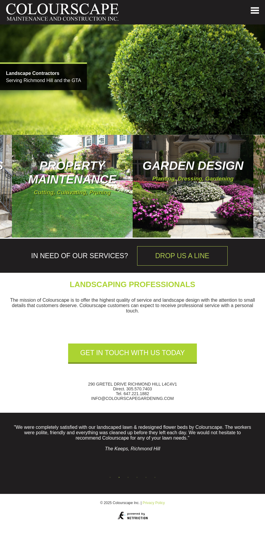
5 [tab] (146, 477)
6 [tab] (155, 477)
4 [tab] (137, 477)
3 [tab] (128, 477)
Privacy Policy (154, 503)
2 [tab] (119, 477)
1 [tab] (110, 477)
